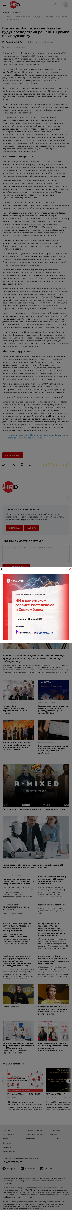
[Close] (69, 569)
